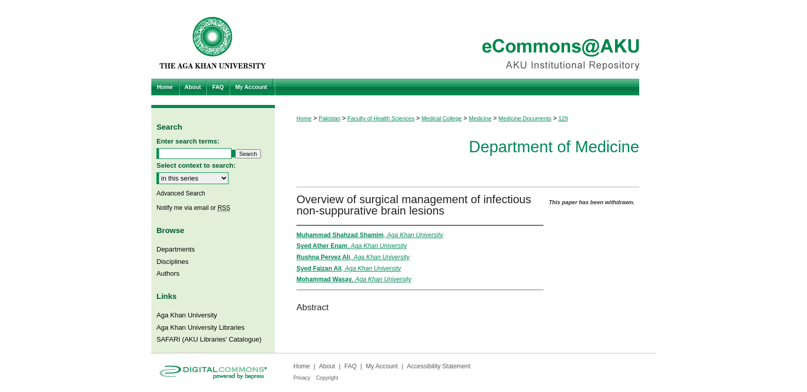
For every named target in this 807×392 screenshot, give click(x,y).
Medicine (480, 118)
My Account (382, 366)
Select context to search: (196, 165)
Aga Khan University (186, 315)
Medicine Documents (525, 118)
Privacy (301, 378)
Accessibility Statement (438, 366)
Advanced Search (180, 193)
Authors (168, 273)
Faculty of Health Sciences (380, 118)
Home (303, 118)
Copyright (327, 378)
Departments (175, 249)
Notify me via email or (193, 207)
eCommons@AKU (465, 39)
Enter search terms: (187, 141)
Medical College (442, 118)
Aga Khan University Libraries (200, 327)
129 (563, 118)
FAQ (350, 366)
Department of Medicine (554, 147)
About (327, 366)
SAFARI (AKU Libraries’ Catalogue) (208, 339)
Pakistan (329, 118)
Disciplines (172, 261)
